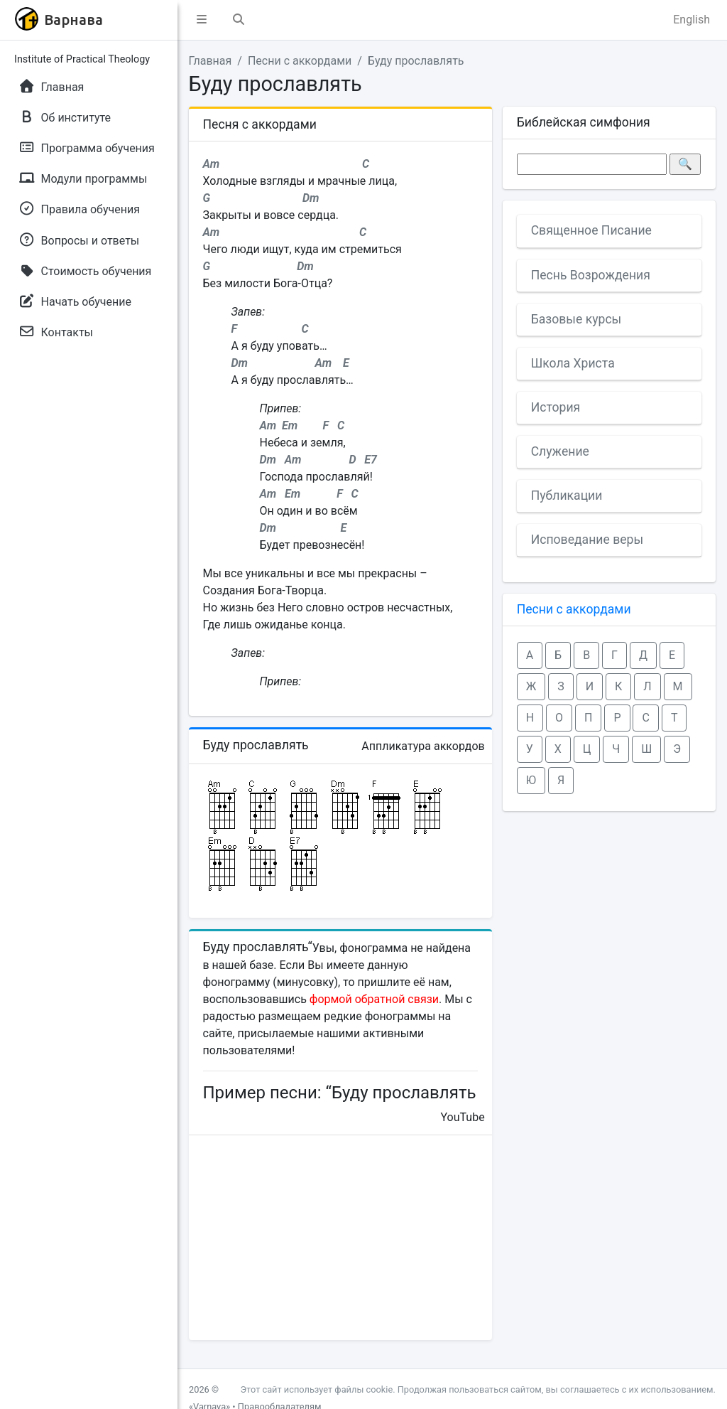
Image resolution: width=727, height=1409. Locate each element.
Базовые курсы (576, 319)
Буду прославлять (416, 61)
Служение (560, 451)
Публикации (567, 495)
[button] (201, 20)
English (691, 19)
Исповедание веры (587, 539)
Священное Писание (591, 230)
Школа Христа (573, 363)
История (556, 407)
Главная (210, 61)
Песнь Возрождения (590, 275)
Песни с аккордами (299, 61)
